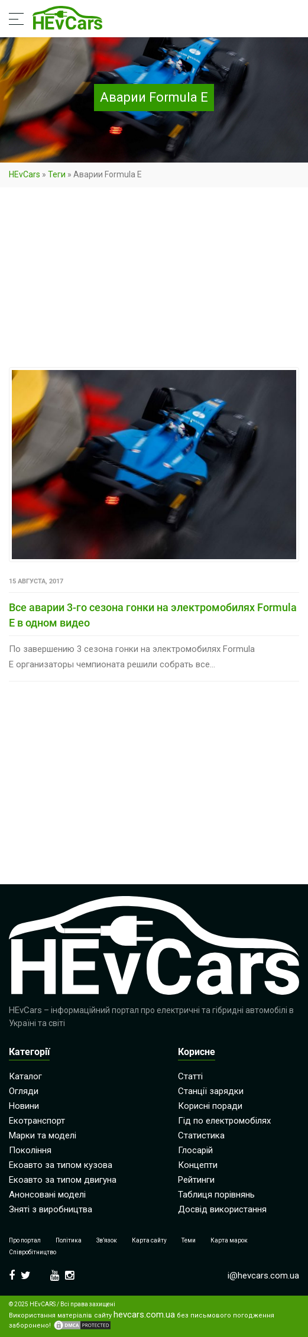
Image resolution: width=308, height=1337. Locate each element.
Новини (24, 1106)
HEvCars (24, 174)
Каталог (25, 1076)
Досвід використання (222, 1209)
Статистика (201, 1135)
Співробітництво (32, 1252)
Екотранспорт (37, 1120)
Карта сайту (149, 1240)
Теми (188, 1240)
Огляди (23, 1091)
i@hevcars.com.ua (263, 1275)
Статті (190, 1076)
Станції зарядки (211, 1091)
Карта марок (229, 1240)
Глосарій (195, 1150)
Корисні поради (210, 1106)
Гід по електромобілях (224, 1120)
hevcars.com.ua (144, 1314)
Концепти (198, 1165)
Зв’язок (106, 1240)
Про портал (25, 1240)
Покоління (30, 1150)
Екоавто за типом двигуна (62, 1179)
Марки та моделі (42, 1135)
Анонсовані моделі (47, 1194)
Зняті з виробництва (50, 1209)
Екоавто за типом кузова (60, 1165)
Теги (57, 174)
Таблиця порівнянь (216, 1194)
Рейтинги (196, 1179)
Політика (69, 1240)
